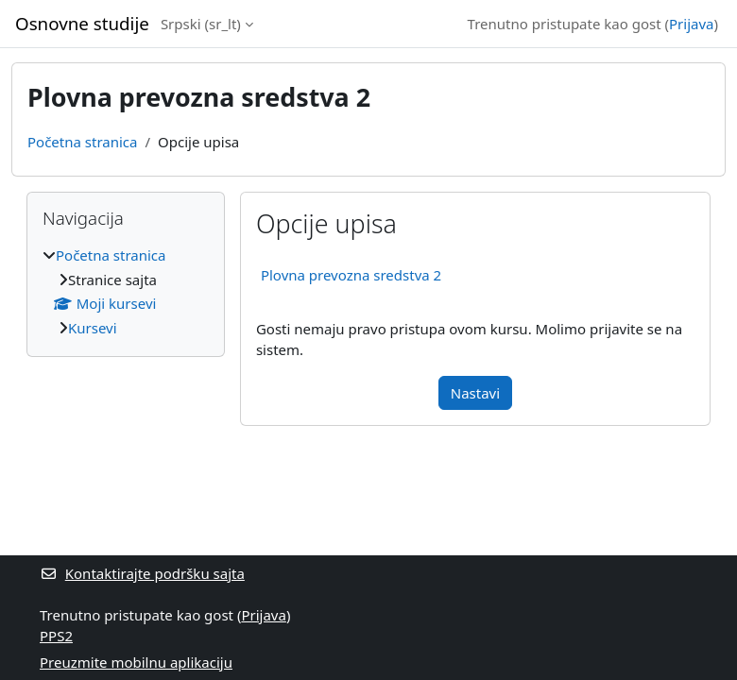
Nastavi (475, 392)
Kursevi (92, 327)
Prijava (691, 23)
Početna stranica (82, 141)
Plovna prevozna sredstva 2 (351, 274)
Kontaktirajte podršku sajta (142, 573)
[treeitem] (126, 291)
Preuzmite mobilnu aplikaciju (136, 662)
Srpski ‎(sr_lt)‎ (201, 23)
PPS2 (56, 635)
